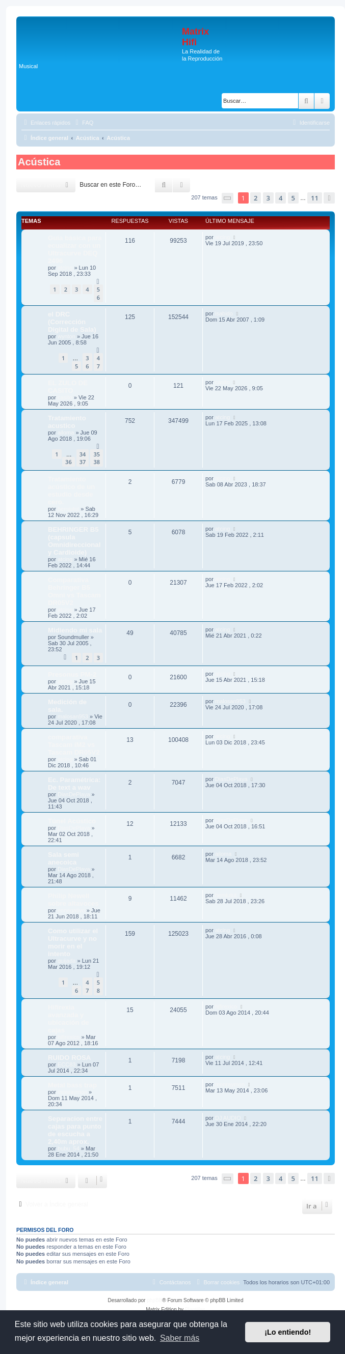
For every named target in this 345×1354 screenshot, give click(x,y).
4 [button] (280, 198)
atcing (65, 268)
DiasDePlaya (74, 794)
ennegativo (71, 910)
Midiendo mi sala (75, 630)
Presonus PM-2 (72, 674)
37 (82, 462)
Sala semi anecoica (63, 858)
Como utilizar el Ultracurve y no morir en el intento (73, 942)
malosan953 (73, 716)
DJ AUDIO (228, 1118)
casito (65, 397)
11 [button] (315, 198)
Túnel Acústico (72, 821)
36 (68, 462)
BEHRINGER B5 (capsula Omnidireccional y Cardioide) (74, 541)
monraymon (72, 1092)
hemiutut (68, 509)
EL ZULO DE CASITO (68, 386)
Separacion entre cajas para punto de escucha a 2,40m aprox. (75, 1130)
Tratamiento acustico (67, 421)
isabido (224, 313)
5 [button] (293, 198)
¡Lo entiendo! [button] (287, 1332)
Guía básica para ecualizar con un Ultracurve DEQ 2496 (75, 249)
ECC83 (66, 1064)
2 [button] (255, 198)
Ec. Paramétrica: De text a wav (74, 783)
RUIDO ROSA (69, 1057)
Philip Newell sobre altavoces (73, 899)
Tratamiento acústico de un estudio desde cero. (71, 490)
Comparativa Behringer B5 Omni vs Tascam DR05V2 (74, 591)
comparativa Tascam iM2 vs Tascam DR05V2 (74, 744)
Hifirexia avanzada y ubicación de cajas (68, 1018)
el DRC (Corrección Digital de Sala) (72, 321)
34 (82, 454)
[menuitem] (83, 123)
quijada (66, 961)
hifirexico (68, 1037)
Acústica (39, 161)
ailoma (66, 432)
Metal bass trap (72, 1085)
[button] (228, 198)
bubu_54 (68, 1148)
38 (96, 462)
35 (96, 454)
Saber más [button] (179, 1338)
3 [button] (268, 198)
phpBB (154, 1300)
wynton (66, 336)
